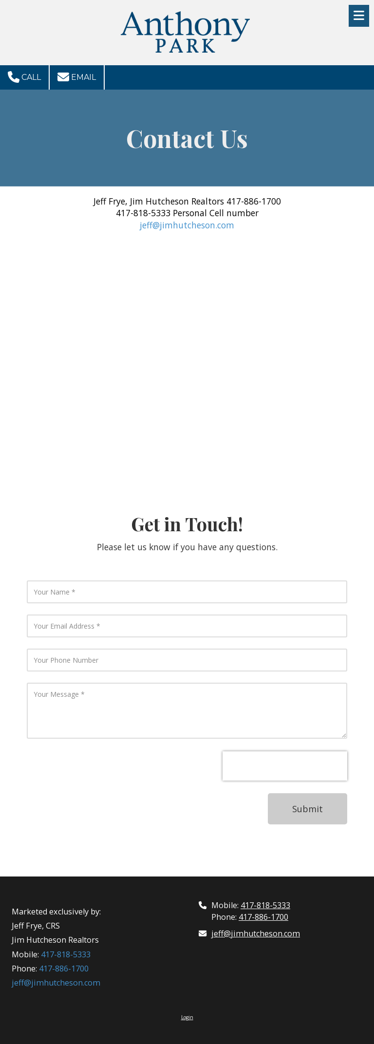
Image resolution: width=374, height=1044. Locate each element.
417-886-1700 (64, 968)
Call (24, 77)
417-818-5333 (66, 954)
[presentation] (285, 766)
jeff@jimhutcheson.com (187, 225)
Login (187, 1017)
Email (76, 77)
